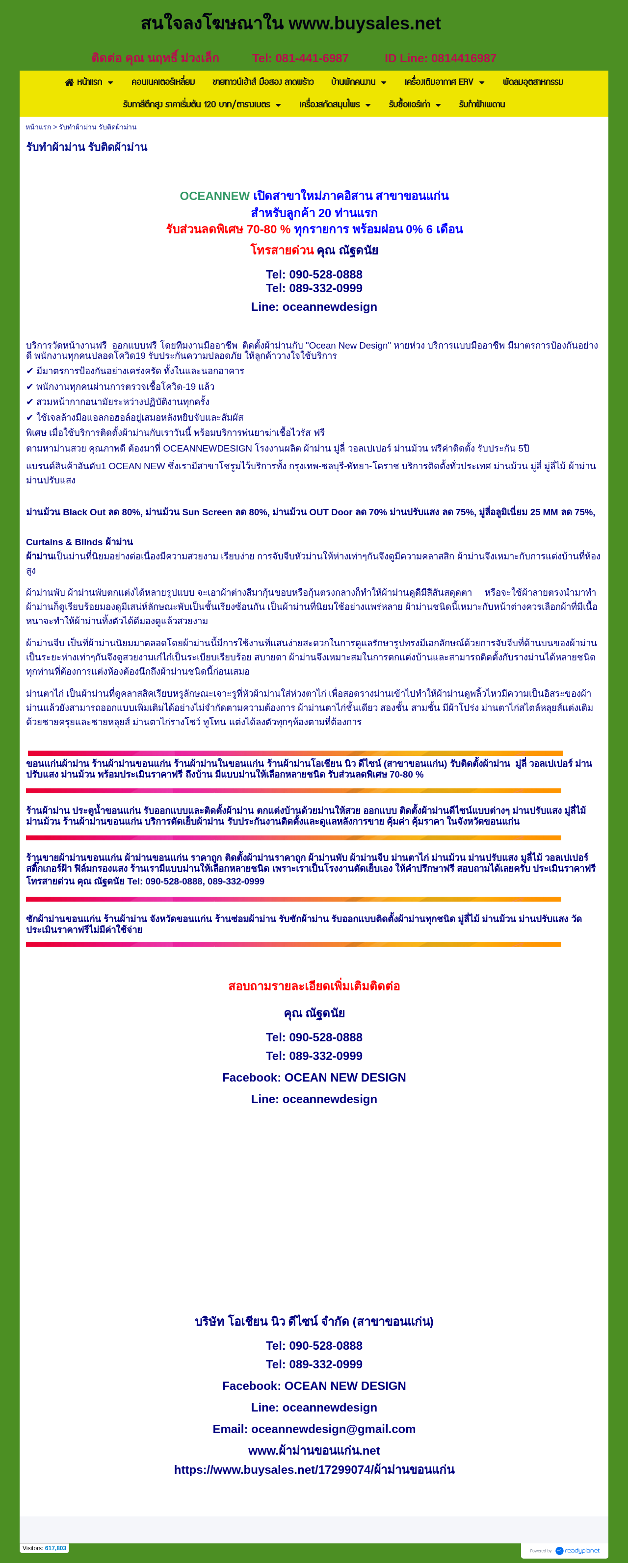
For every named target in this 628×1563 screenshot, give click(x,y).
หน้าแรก (38, 127)
